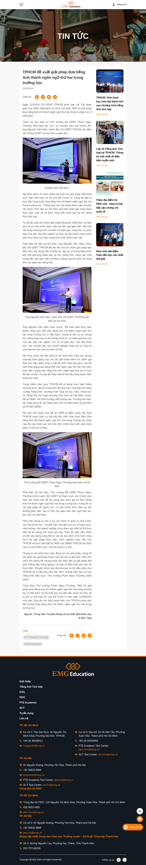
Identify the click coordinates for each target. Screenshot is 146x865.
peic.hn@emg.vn (32, 832)
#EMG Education (33, 644)
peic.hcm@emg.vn (33, 812)
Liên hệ (24, 718)
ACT (22, 708)
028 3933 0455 (31, 807)
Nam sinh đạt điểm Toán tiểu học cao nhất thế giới (109, 255)
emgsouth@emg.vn (34, 745)
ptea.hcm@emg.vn (89, 749)
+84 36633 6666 (32, 770)
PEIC (22, 697)
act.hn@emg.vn (51, 785)
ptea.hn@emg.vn (63, 780)
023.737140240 (31, 848)
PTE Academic (28, 702)
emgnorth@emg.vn (33, 775)
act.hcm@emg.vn (108, 754)
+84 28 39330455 (88, 740)
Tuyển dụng (27, 713)
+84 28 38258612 (33, 740)
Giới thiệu (25, 681)
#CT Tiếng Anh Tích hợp (36, 637)
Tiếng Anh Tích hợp (31, 686)
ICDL (22, 692)
